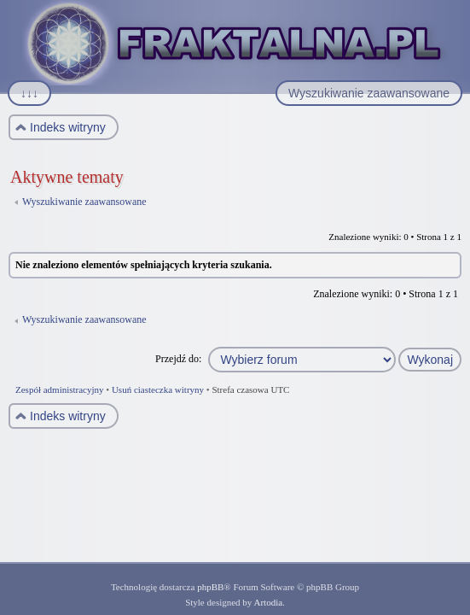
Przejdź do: (178, 359)
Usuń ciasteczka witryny (158, 389)
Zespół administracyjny (59, 389)
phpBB (210, 587)
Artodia (268, 602)
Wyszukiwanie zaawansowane (84, 202)
